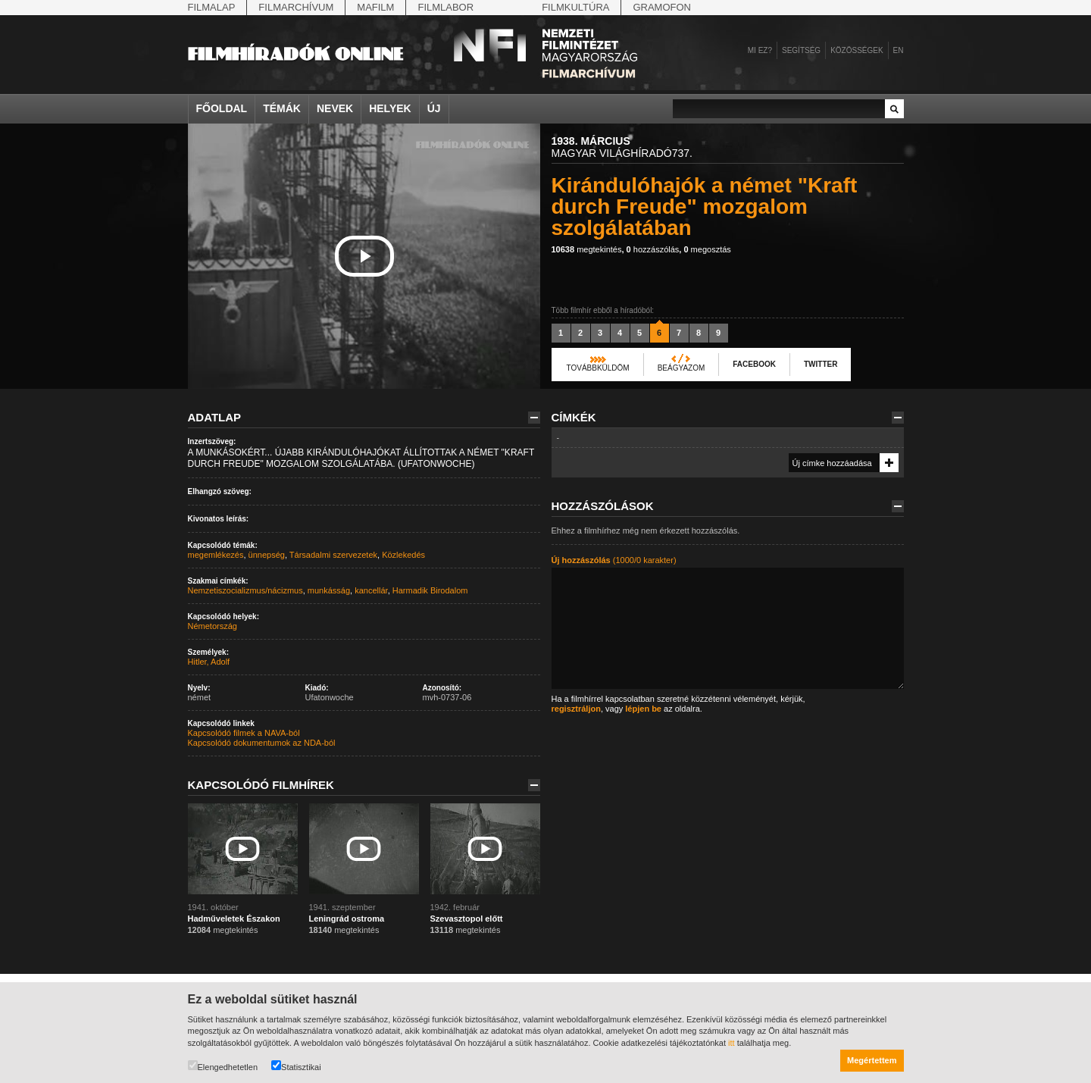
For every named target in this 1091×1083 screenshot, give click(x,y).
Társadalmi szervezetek (333, 554)
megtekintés (587, 249)
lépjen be (643, 708)
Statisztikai (296, 1066)
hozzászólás (653, 249)
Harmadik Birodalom (430, 590)
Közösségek (856, 50)
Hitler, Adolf (209, 661)
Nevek (335, 108)
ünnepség (267, 554)
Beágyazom (681, 368)
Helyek (390, 108)
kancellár (371, 590)
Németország (212, 626)
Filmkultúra (575, 7)
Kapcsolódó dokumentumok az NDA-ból (262, 742)
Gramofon (662, 7)
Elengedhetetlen (223, 1066)
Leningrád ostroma (347, 918)
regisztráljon (576, 708)
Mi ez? (760, 50)
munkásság (329, 590)
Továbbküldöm (598, 368)
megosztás (706, 249)
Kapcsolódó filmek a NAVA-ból (244, 732)
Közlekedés (403, 554)
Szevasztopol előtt (466, 918)
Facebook (754, 364)
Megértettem (871, 1060)
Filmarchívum (295, 7)
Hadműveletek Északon (234, 918)
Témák (282, 108)
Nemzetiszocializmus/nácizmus (245, 590)
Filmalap (212, 7)
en (898, 50)
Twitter (820, 364)
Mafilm (375, 7)
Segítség (801, 50)
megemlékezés (216, 554)
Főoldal (222, 108)
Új (434, 108)
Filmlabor (445, 7)
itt (731, 1042)
